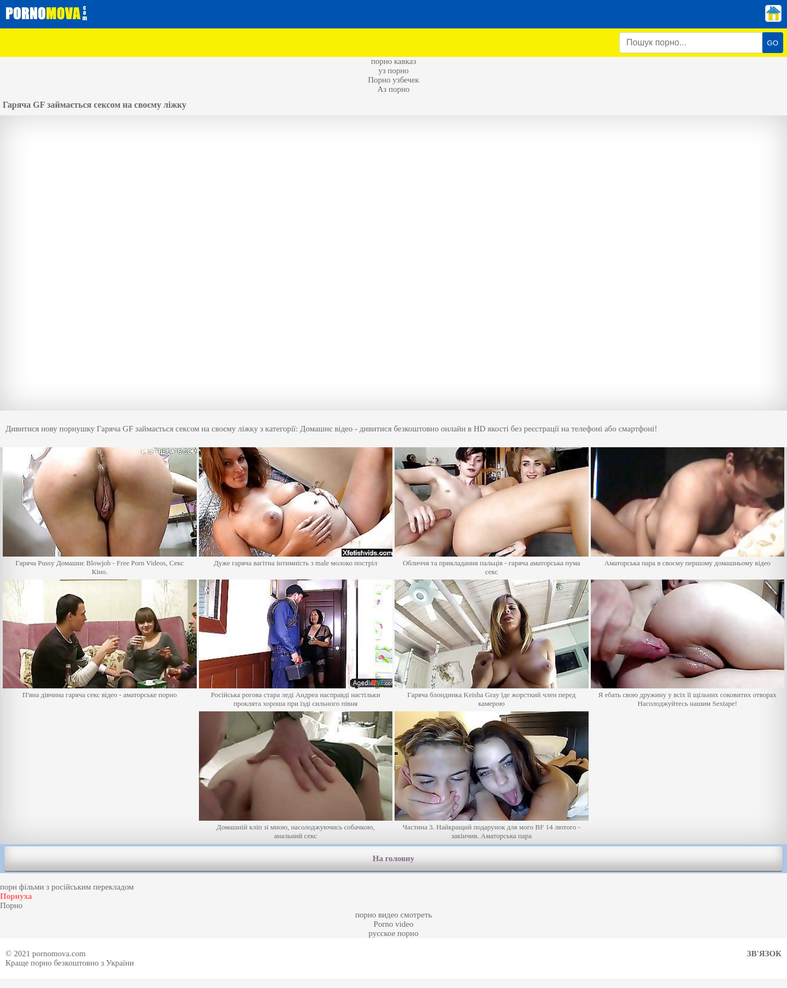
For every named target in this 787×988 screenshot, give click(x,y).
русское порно (393, 933)
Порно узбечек (393, 79)
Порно (11, 905)
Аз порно (393, 89)
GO (772, 43)
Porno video (394, 924)
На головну (393, 858)
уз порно (393, 70)
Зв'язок (764, 953)
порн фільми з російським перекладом (67, 886)
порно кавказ (393, 61)
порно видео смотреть (393, 914)
